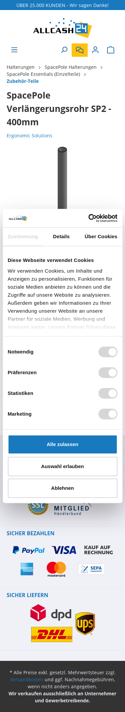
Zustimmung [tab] (23, 236)
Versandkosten (26, 679)
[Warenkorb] (110, 49)
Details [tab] (61, 236)
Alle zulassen (62, 444)
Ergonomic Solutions (29, 135)
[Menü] (14, 49)
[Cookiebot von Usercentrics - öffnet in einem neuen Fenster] (89, 218)
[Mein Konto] (95, 49)
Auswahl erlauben (62, 466)
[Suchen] (64, 49)
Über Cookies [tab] (101, 236)
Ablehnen (62, 488)
